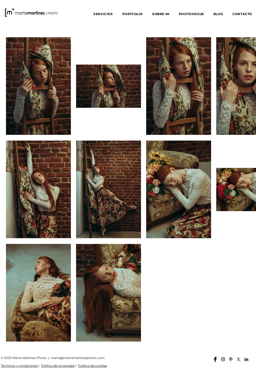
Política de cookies (92, 366)
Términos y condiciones (19, 366)
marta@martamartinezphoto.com (78, 358)
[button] (103, 14)
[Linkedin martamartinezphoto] (246, 359)
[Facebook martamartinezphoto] (215, 359)
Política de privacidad (58, 366)
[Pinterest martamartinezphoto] (230, 359)
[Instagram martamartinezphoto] (223, 359)
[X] (238, 359)
